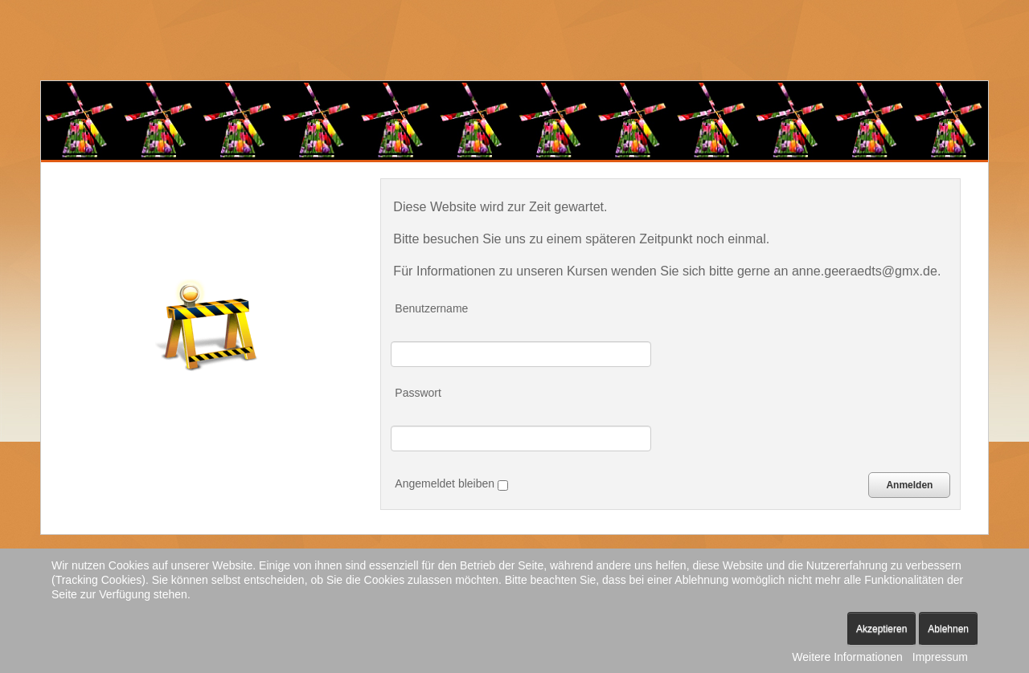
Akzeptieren (881, 628)
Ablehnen (948, 628)
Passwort (418, 392)
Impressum (940, 657)
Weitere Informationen (847, 657)
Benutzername (431, 308)
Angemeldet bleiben (451, 484)
